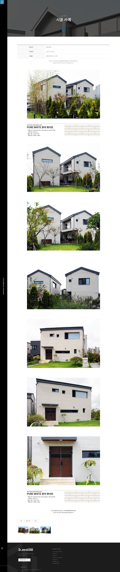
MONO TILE (54, 559)
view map (85, 559)
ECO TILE (54, 555)
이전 (21, 540)
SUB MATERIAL (55, 563)
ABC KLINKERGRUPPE (57, 551)
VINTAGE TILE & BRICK (57, 557)
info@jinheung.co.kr (90, 556)
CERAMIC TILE (55, 561)
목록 (29, 540)
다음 (36, 540)
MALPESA (54, 553)
